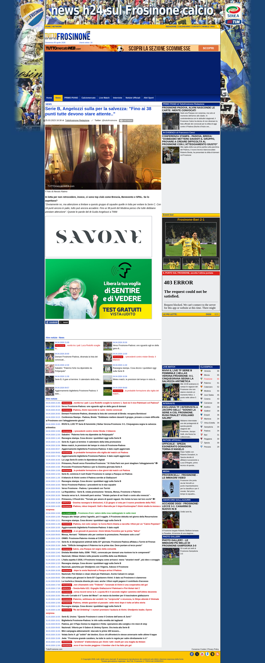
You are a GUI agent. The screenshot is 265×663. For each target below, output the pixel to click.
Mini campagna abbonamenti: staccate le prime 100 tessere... (91, 631)
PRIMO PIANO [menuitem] (71, 98)
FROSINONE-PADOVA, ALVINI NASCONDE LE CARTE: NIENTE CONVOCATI (188, 109)
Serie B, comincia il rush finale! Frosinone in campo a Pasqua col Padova (97, 474)
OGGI (208, 314)
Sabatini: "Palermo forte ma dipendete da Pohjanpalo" (88, 434)
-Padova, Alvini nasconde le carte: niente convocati (92, 410)
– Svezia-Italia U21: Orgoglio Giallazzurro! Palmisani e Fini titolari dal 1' (101, 588)
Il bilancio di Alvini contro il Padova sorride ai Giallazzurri (89, 478)
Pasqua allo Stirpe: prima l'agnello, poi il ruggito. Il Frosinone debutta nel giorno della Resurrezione (110, 517)
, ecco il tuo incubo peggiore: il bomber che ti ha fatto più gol (96, 645)
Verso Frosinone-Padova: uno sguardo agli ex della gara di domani (94, 406)
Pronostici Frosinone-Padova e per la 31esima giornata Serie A (92, 467)
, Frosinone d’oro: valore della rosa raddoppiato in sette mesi (99, 513)
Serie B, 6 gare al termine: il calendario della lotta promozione (91, 442)
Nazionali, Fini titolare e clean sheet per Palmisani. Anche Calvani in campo (98, 574)
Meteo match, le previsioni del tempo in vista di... (135, 379)
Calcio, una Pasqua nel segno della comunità (89, 549)
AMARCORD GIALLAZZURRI (176, 500)
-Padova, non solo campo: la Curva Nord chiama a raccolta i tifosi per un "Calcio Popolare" (111, 524)
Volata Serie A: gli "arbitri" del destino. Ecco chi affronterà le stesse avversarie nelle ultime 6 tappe (109, 634)
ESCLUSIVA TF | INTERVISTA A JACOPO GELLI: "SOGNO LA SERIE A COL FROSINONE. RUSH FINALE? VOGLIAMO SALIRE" (180, 412)
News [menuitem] (58, 98)
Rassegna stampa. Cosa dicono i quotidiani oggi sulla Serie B (91, 438)
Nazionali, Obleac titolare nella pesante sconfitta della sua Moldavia (94, 556)
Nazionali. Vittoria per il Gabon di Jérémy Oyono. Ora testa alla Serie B (95, 627)
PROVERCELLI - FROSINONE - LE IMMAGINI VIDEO (179, 476)
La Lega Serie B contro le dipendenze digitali (83, 460)
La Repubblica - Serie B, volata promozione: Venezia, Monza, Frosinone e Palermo (101, 492)
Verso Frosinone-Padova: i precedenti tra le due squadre (89, 485)
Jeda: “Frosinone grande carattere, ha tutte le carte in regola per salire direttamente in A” (105, 638)
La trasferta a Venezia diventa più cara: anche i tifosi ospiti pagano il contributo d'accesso (105, 581)
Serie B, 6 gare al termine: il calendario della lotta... (78, 379)
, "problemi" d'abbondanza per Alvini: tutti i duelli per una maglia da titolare (103, 642)
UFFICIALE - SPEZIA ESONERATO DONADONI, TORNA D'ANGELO (177, 446)
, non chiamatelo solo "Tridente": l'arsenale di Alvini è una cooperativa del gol (105, 585)
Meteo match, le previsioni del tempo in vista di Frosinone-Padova (93, 445)
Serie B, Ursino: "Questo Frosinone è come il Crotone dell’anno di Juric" (96, 617)
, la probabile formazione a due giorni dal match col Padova (96, 470)
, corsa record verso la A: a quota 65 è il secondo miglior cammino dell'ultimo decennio (109, 592)
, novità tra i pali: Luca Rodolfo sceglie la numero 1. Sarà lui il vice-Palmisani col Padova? (110, 403)
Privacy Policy (213, 649)
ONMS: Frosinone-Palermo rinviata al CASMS (83, 538)
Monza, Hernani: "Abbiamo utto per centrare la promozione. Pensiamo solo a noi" (101, 534)
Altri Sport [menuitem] (149, 98)
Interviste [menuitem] (117, 98)
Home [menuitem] (49, 98)
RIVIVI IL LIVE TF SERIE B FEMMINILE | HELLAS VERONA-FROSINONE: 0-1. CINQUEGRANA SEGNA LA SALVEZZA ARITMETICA (178, 376)
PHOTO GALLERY (171, 536)
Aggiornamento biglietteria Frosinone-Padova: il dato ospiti (90, 527)
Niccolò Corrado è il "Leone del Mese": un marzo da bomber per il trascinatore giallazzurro (105, 595)
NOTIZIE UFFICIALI (172, 440)
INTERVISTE (169, 403)
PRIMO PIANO (170, 104)
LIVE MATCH (169, 367)
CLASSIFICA (206, 367)
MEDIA (166, 471)
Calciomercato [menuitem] (88, 98)
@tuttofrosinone (109, 120)
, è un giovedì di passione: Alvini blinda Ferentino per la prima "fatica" (101, 531)
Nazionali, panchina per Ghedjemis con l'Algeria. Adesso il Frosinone (95, 567)
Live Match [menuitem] (104, 98)
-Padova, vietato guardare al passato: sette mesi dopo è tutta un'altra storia (103, 603)
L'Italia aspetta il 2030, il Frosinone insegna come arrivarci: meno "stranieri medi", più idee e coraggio (111, 560)
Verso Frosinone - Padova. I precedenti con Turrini (86, 488)
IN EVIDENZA (169, 132)
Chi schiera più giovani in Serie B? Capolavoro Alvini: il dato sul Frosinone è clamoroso (104, 578)
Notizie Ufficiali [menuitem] (133, 98)
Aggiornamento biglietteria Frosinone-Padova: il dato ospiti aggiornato (96, 449)
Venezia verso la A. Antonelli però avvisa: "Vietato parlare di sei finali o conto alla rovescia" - (106, 495)
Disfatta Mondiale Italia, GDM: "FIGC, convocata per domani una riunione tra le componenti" (106, 552)
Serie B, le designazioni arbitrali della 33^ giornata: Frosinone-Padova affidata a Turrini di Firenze (108, 542)
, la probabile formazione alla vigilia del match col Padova (95, 452)
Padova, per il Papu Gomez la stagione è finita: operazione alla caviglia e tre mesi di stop (104, 624)
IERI (217, 314)
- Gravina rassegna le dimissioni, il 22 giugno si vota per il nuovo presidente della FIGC (109, 503)
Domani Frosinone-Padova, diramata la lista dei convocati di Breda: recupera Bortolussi (104, 413)
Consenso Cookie (199, 649)
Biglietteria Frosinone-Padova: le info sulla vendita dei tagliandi (92, 620)
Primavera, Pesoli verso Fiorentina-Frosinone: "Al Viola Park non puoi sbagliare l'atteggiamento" (108, 463)
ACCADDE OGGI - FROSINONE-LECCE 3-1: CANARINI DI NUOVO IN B (180, 506)
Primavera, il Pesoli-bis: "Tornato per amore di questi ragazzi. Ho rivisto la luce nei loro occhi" (107, 499)
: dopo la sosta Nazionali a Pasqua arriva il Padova (92, 570)
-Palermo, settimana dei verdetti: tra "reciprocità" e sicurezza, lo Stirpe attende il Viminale (110, 599)
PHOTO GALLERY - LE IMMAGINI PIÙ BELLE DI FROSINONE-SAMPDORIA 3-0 (179, 543)
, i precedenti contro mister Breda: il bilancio (89, 431)
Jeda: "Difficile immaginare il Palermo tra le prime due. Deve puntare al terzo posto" (102, 545)
